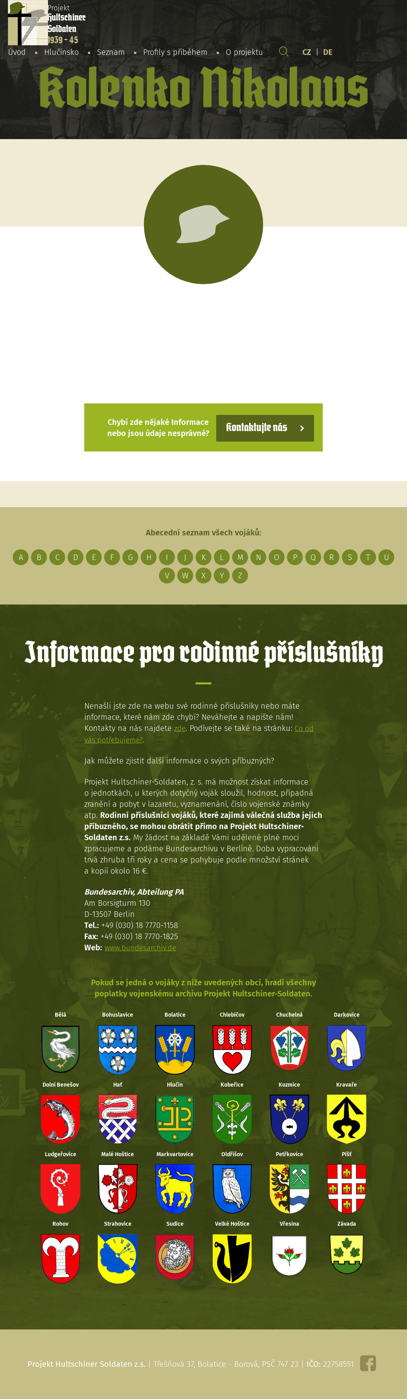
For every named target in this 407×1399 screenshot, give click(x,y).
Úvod (17, 53)
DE (328, 53)
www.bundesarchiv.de (143, 946)
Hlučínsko (61, 53)
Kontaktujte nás (253, 427)
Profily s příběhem (175, 53)
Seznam (111, 53)
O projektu (244, 53)
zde (180, 727)
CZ (306, 53)
